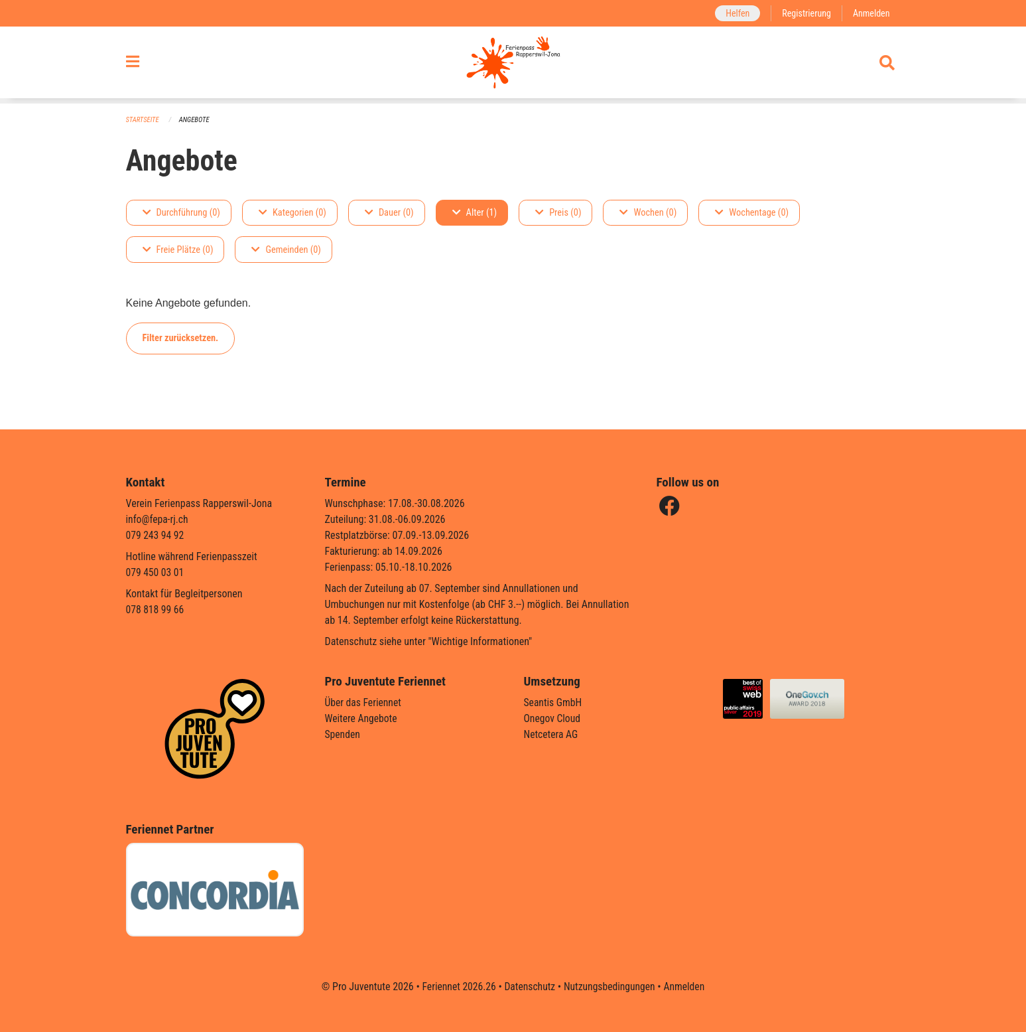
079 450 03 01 (156, 572)
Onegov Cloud (553, 718)
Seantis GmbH (554, 702)
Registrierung (805, 13)
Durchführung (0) (181, 212)
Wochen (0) (647, 212)
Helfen (735, 13)
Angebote (195, 119)
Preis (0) (558, 212)
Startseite (143, 119)
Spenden (343, 734)
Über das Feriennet (364, 702)
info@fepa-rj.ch (158, 519)
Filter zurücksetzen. (181, 338)
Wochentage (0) (752, 212)
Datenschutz (529, 986)
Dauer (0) (389, 212)
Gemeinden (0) (285, 250)
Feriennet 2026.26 (456, 986)
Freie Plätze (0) (178, 250)
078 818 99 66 (156, 609)
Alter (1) (474, 212)
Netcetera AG (552, 734)
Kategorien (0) (292, 212)
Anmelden (870, 13)
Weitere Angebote (362, 718)
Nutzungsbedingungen (610, 986)
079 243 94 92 (156, 535)
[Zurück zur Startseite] (513, 65)
